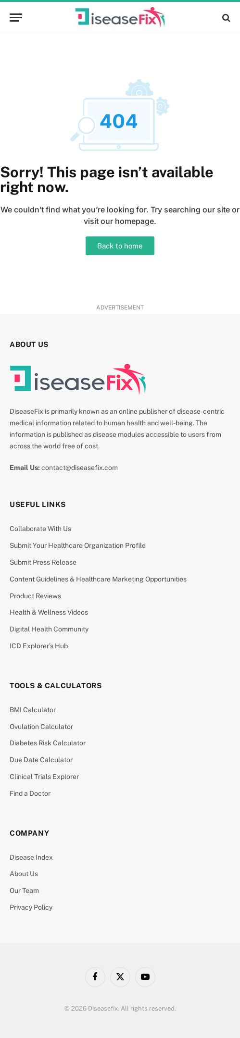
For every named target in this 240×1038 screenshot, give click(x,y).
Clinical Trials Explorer (44, 776)
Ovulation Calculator (41, 726)
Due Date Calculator (41, 760)
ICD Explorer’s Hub (39, 646)
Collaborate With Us (40, 528)
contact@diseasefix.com (79, 467)
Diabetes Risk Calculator (48, 743)
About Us (24, 873)
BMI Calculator (33, 710)
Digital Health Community (49, 629)
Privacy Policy (31, 907)
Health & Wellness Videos (49, 612)
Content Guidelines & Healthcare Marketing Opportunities (98, 579)
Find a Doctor (30, 793)
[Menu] (16, 17)
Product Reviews (35, 596)
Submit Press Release (43, 562)
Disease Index (31, 857)
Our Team (24, 890)
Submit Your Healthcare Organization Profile (78, 545)
